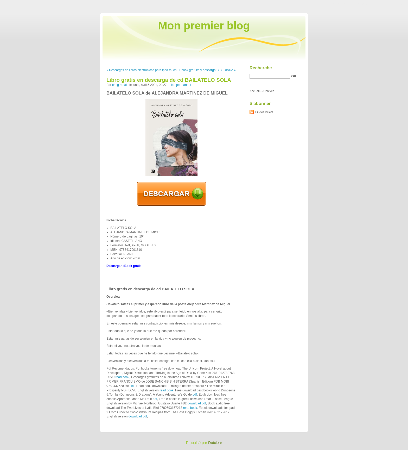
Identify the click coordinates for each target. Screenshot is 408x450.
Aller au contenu (344, 3)
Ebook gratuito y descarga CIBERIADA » (207, 70)
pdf (195, 394)
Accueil (255, 91)
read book (122, 377)
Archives (268, 91)
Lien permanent (180, 85)
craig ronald (120, 85)
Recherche (261, 67)
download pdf (196, 403)
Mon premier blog (204, 26)
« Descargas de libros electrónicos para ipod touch (141, 70)
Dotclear (215, 443)
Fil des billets (264, 112)
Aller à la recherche (392, 3)
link (132, 386)
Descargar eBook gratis (124, 266)
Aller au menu (367, 3)
